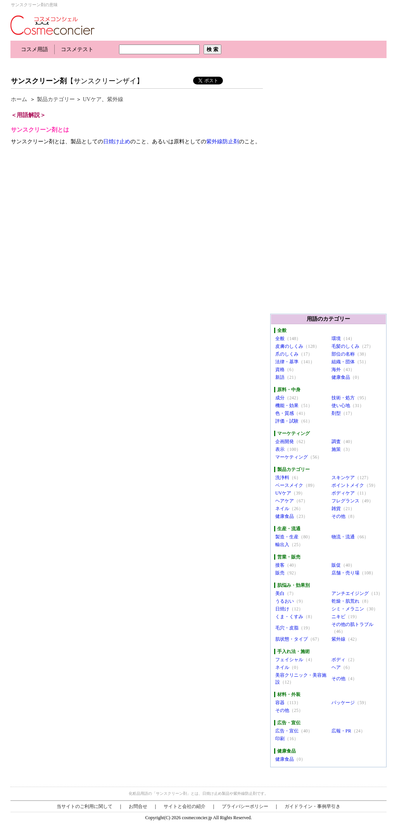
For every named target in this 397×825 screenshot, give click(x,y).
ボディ (338, 659)
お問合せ (138, 806)
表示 (280, 449)
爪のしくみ (287, 354)
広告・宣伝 (287, 731)
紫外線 (115, 99)
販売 (280, 573)
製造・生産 (287, 537)
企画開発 (284, 441)
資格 (280, 369)
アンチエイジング (350, 593)
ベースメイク (289, 485)
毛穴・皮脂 (287, 628)
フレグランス (345, 501)
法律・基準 (287, 361)
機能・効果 (287, 405)
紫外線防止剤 (222, 141)
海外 (336, 369)
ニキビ (338, 616)
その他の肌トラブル (352, 624)
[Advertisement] (151, 65)
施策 (336, 449)
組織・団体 (343, 361)
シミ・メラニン (347, 609)
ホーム (19, 99)
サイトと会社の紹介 (184, 806)
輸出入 (282, 544)
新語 (280, 377)
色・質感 (284, 413)
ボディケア (343, 493)
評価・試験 (287, 421)
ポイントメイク (347, 485)
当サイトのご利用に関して (84, 806)
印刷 (280, 738)
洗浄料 (282, 477)
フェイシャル (289, 659)
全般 (280, 338)
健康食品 (340, 377)
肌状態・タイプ (291, 639)
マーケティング (291, 457)
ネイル (282, 508)
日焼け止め (116, 141)
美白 (280, 593)
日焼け (282, 609)
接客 (280, 565)
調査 (336, 441)
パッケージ (343, 702)
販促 (336, 565)
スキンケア (343, 477)
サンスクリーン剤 (39, 81)
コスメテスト (77, 49)
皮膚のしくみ (289, 346)
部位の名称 (343, 354)
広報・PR (341, 731)
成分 (280, 397)
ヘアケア (284, 501)
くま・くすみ (289, 616)
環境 (336, 338)
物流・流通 (343, 537)
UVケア (92, 99)
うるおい (284, 601)
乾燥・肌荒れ (345, 601)
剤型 (336, 413)
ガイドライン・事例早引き (312, 806)
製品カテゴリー (56, 99)
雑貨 (336, 508)
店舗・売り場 (345, 573)
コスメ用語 (34, 49)
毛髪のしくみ (345, 346)
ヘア (336, 667)
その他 (338, 516)
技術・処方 (343, 397)
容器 (280, 702)
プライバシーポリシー (245, 806)
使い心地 (340, 405)
